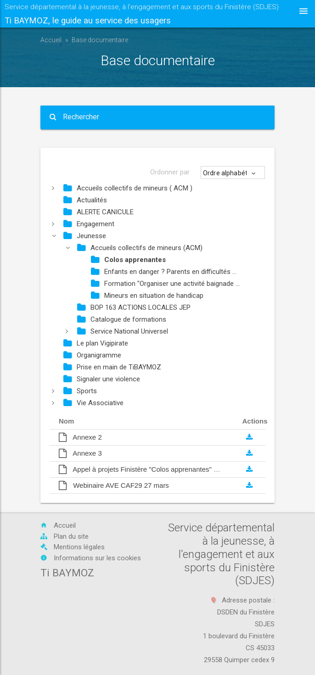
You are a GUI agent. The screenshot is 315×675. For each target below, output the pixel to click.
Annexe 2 (80, 437)
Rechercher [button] (74, 116)
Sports (80, 391)
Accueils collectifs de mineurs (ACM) (139, 248)
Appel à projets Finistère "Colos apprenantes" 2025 (144, 469)
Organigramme (92, 355)
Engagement (88, 224)
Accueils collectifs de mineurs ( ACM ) (127, 188)
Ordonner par (170, 172)
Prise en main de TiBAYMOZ (112, 367)
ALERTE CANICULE (98, 212)
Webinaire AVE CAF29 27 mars (114, 485)
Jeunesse (84, 236)
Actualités (85, 200)
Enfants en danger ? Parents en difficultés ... (163, 272)
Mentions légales (72, 547)
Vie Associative (93, 403)
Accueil (51, 40)
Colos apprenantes (128, 260)
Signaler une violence (101, 379)
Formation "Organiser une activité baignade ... (165, 283)
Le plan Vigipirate (95, 343)
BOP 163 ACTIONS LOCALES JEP (134, 307)
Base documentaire (100, 40)
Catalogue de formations (121, 319)
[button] (233, 173)
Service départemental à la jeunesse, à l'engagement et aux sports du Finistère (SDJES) (142, 15)
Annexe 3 (80, 453)
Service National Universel (122, 331)
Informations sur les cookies (90, 558)
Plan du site (64, 536)
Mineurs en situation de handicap (147, 295)
